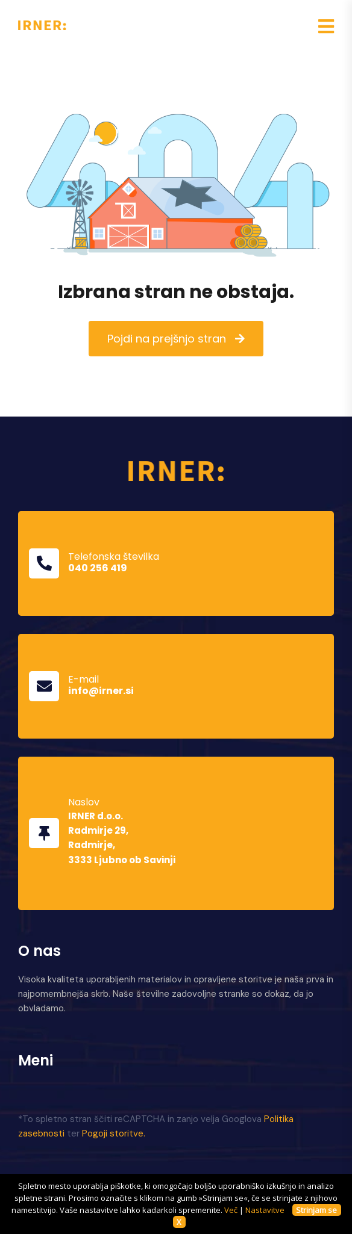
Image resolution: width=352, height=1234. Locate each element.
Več (230, 1210)
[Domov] (176, 470)
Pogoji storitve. (113, 1133)
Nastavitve (264, 1210)
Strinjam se (316, 1210)
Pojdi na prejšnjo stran (166, 338)
